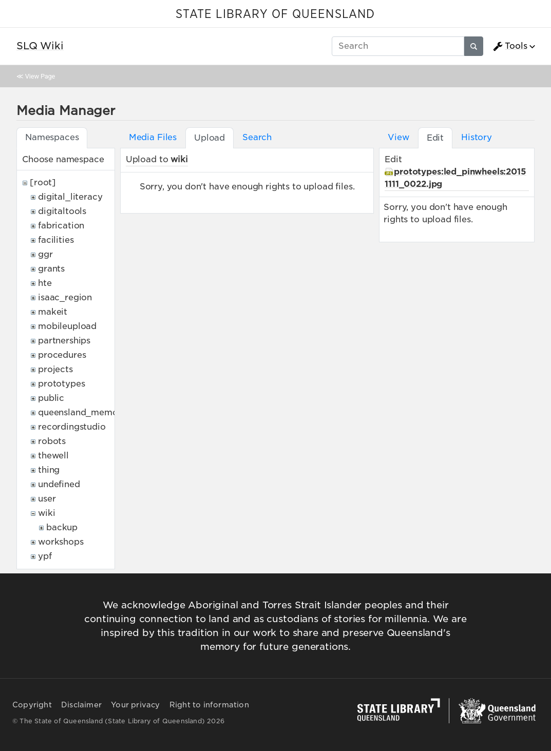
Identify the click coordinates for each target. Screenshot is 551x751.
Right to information (209, 705)
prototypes (61, 384)
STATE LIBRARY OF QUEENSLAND (275, 14)
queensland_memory (82, 412)
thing (49, 470)
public (51, 398)
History (476, 137)
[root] (43, 182)
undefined (59, 484)
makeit (52, 312)
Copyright (32, 705)
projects (55, 369)
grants (51, 269)
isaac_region (65, 297)
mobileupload (67, 326)
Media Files (153, 137)
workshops (61, 542)
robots (52, 441)
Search (257, 137)
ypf (45, 556)
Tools (510, 46)
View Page (40, 76)
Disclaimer (81, 705)
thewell (53, 455)
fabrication (61, 225)
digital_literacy (70, 197)
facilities (55, 240)
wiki (46, 513)
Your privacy (135, 705)
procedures (62, 355)
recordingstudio (72, 427)
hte (45, 283)
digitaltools (62, 211)
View (398, 137)
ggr (45, 254)
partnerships (64, 340)
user (46, 499)
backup (62, 527)
